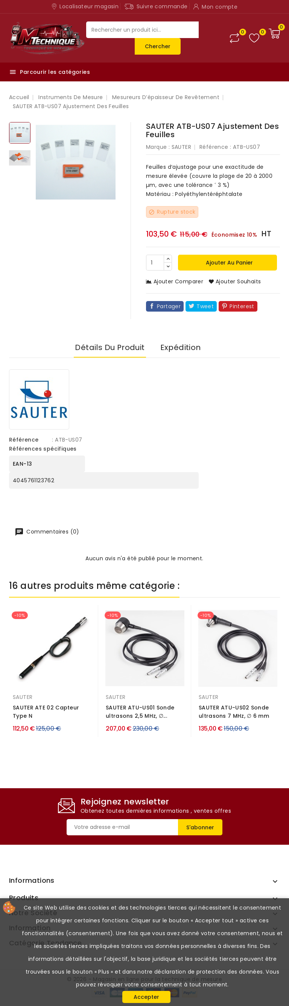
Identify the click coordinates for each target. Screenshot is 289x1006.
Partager (169, 306)
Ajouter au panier (228, 262)
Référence (24, 439)
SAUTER (181, 147)
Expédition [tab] (180, 347)
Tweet (205, 306)
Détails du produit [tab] (109, 347)
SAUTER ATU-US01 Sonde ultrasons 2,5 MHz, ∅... (140, 712)
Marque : (158, 147)
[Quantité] (155, 263)
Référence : (215, 147)
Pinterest (242, 306)
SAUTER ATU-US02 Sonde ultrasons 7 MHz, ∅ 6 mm (234, 712)
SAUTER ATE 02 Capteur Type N (46, 712)
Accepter (146, 997)
